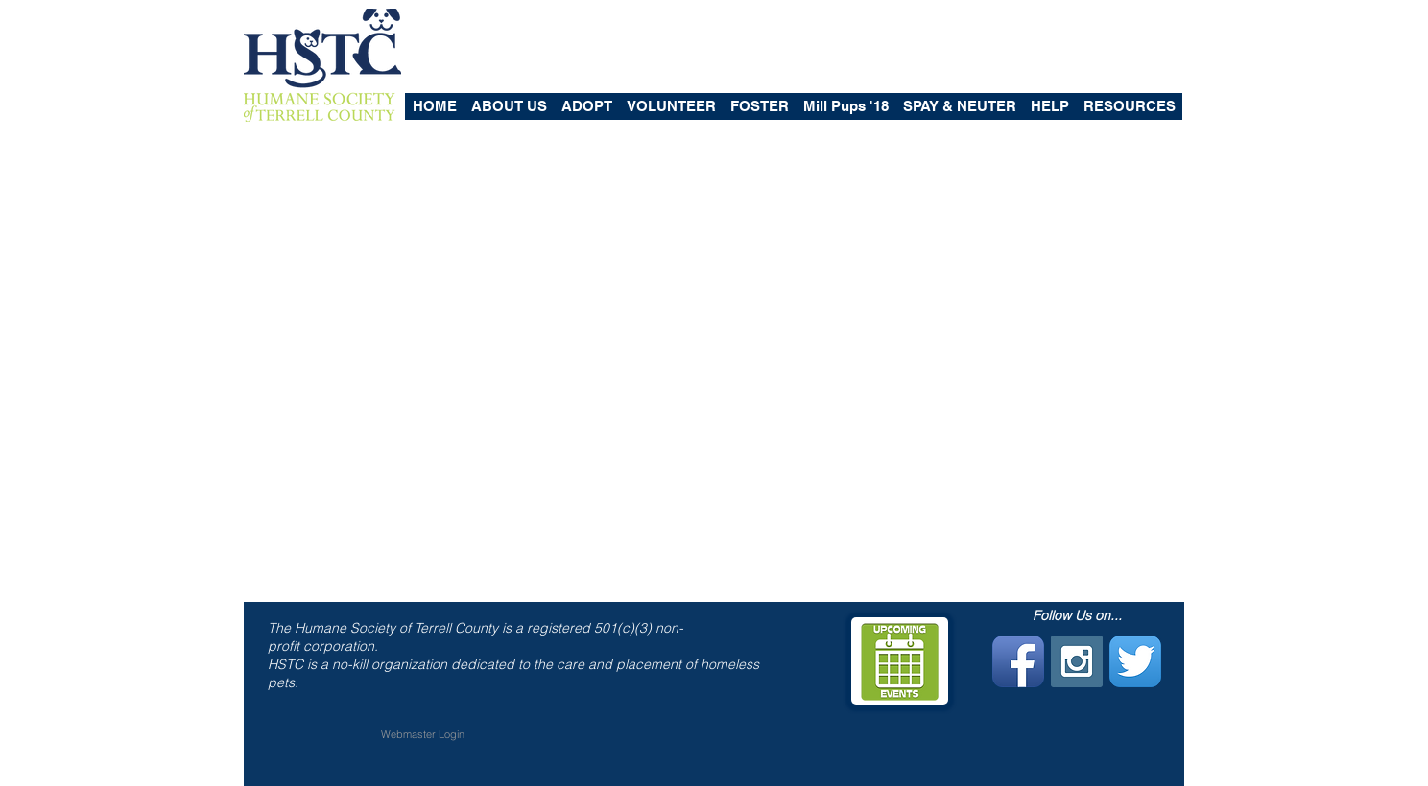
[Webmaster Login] (423, 735)
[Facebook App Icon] (1018, 661)
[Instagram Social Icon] (1077, 661)
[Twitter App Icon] (1135, 661)
